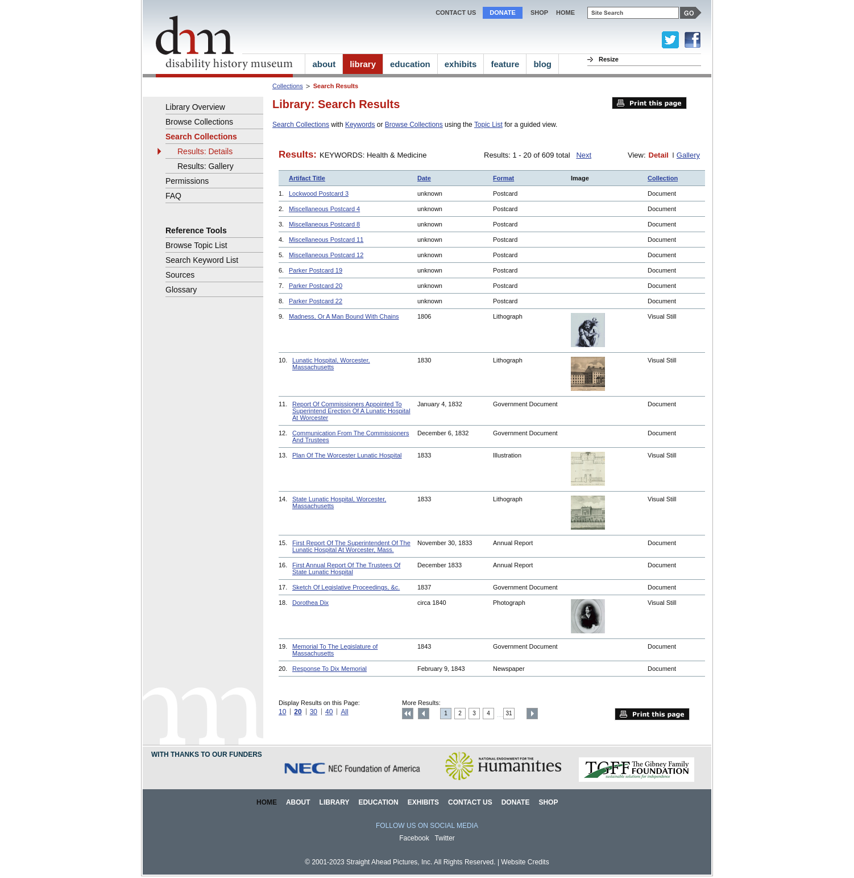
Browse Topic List (196, 245)
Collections (287, 86)
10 (282, 712)
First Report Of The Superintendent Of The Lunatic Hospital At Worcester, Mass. (351, 546)
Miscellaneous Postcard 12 (326, 255)
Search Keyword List (201, 260)
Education (378, 802)
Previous (423, 713)
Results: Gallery (205, 166)
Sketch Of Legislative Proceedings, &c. (346, 587)
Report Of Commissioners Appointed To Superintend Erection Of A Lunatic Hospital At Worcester (351, 411)
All (344, 712)
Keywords (360, 125)
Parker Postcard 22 (315, 301)
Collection (663, 178)
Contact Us (456, 12)
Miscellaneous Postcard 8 (324, 224)
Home (266, 802)
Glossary (181, 289)
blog (542, 64)
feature (505, 64)
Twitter (445, 838)
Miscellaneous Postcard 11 (326, 239)
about (323, 64)
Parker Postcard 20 (315, 285)
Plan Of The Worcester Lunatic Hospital (347, 455)
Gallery (688, 155)
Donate (503, 12)
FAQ (173, 195)
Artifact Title (307, 178)
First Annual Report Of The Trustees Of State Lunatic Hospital (346, 568)
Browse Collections (414, 125)
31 (509, 713)
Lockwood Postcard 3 (319, 193)
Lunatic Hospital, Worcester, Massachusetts (331, 363)
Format (503, 178)
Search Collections (300, 125)
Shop (539, 12)
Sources (179, 274)
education (410, 64)
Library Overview (195, 107)
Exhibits (423, 802)
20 (297, 712)
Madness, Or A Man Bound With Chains (344, 316)
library (363, 64)
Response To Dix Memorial (329, 668)
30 (313, 712)
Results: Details (205, 151)
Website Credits (525, 862)
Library (335, 802)
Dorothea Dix (310, 602)
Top (407, 713)
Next (583, 155)
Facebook (414, 838)
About (298, 802)
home (565, 12)
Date (424, 178)
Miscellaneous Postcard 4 (324, 208)
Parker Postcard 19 (315, 270)
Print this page (649, 103)
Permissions (187, 181)
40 (329, 712)
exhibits (461, 64)
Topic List (488, 125)
